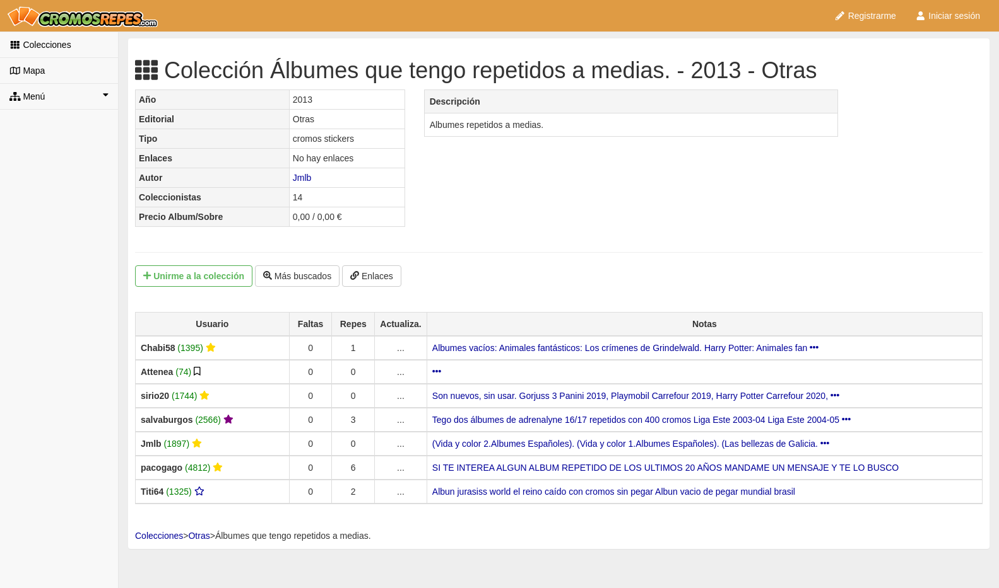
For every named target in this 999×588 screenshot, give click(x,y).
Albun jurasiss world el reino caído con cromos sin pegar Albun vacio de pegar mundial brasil (613, 492)
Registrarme (865, 16)
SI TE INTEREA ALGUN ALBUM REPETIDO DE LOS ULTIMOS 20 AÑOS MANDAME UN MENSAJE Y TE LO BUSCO (665, 468)
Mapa (27, 71)
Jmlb (302, 178)
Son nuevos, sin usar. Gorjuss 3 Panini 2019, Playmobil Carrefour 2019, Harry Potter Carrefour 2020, (635, 396)
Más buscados (297, 276)
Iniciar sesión (947, 16)
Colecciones (40, 45)
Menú (59, 95)
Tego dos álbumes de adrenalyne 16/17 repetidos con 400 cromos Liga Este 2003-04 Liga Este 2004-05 (641, 420)
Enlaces (371, 276)
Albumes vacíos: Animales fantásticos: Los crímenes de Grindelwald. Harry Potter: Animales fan (625, 348)
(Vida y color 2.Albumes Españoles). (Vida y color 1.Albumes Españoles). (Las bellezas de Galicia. (630, 444)
